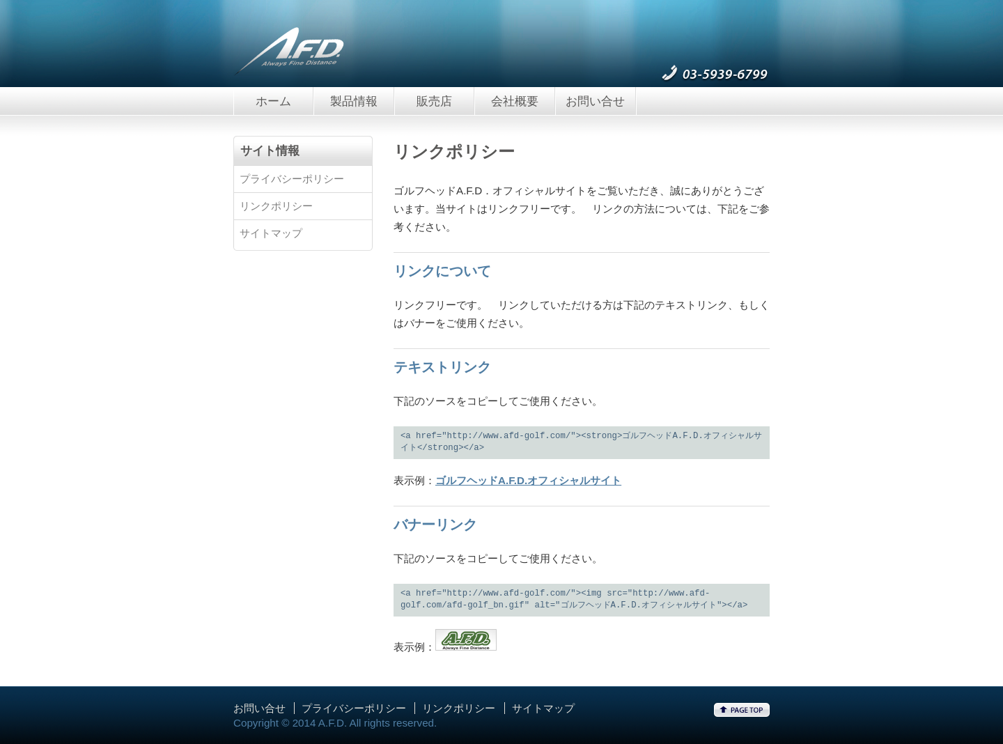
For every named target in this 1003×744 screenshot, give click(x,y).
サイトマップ (271, 233)
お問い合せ (595, 101)
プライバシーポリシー (292, 179)
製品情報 (354, 101)
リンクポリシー (276, 206)
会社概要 (514, 101)
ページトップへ (742, 710)
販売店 (434, 101)
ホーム (273, 101)
